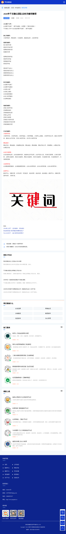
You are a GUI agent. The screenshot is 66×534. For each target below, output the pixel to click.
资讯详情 (24, 7)
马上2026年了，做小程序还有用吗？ (13, 233)
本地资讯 (18, 7)
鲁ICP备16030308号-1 (35, 529)
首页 (12, 7)
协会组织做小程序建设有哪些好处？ (13, 230)
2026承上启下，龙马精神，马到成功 (13, 228)
